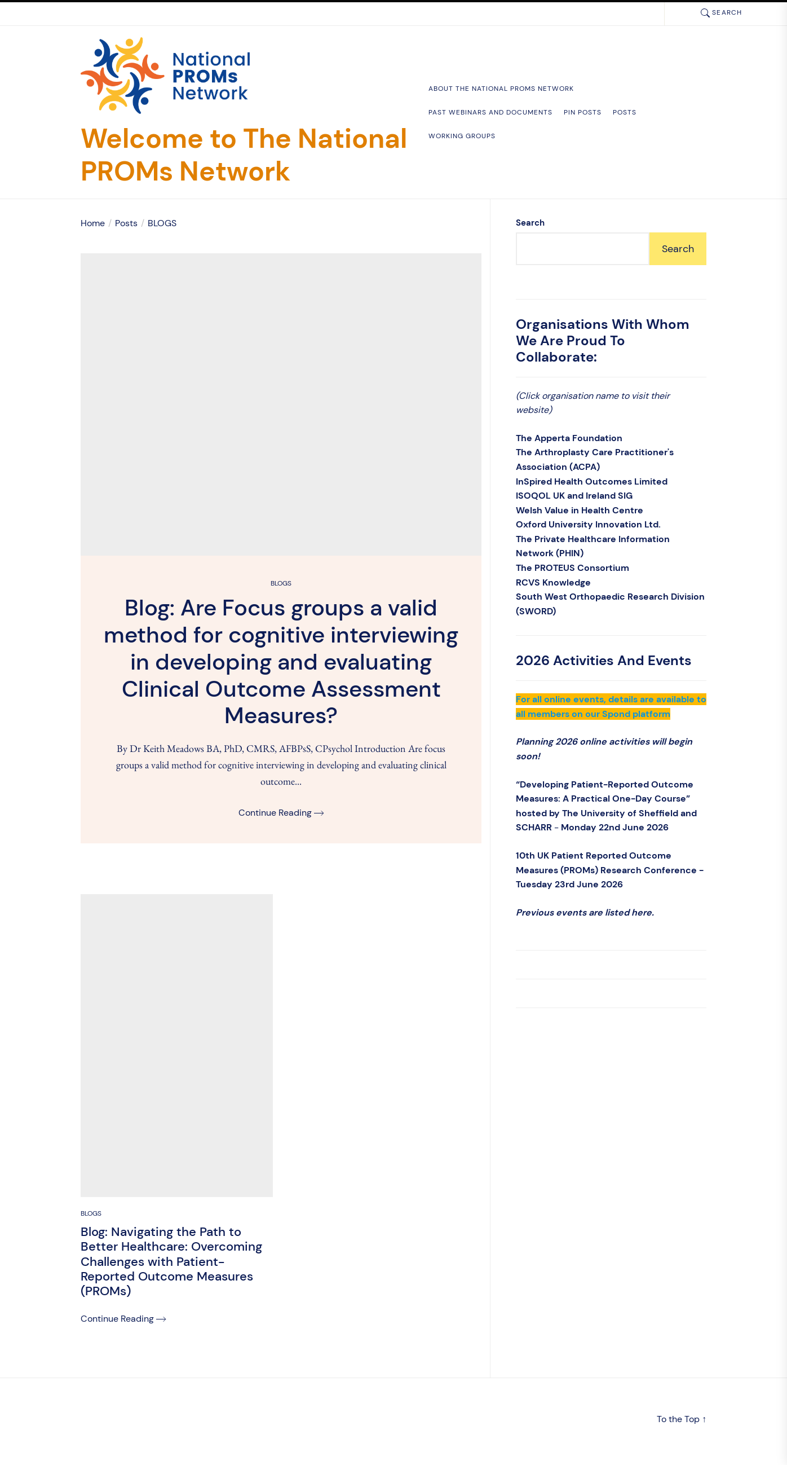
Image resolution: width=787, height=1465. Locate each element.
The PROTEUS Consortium (572, 568)
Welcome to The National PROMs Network (244, 154)
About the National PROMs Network (501, 88)
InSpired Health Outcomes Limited (591, 481)
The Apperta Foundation (569, 438)
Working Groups (462, 136)
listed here (628, 912)
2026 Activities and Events (604, 660)
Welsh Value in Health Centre (579, 510)
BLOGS (281, 585)
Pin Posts (583, 112)
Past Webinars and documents (490, 112)
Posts (624, 112)
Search (530, 222)
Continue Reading (281, 815)
